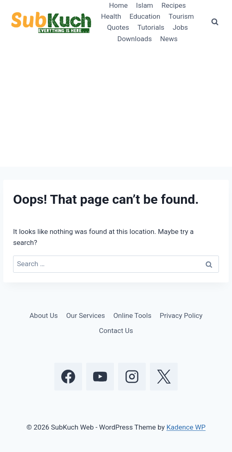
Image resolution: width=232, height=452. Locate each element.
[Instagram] (132, 376)
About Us (43, 315)
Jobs (180, 27)
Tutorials (150, 27)
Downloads (134, 39)
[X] (164, 376)
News (169, 39)
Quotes (118, 27)
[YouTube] (100, 376)
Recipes (173, 5)
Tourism (181, 16)
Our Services (85, 315)
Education (144, 16)
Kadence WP (185, 427)
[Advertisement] (116, 106)
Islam (144, 5)
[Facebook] (68, 376)
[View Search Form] (214, 22)
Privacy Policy (181, 315)
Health (111, 16)
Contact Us (116, 330)
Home (118, 5)
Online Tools (132, 315)
